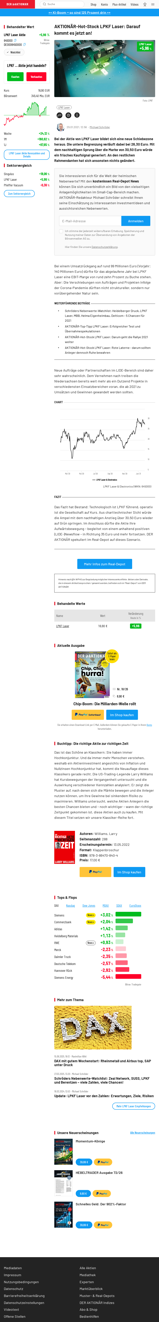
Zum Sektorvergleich (19, 193)
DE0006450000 (15, 44)
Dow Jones (88, 905)
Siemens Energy (63, 977)
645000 (10, 40)
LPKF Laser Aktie (15, 35)
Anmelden (136, 221)
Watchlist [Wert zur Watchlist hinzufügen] (15, 52)
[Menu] (154, 4)
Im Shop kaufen (122, 715)
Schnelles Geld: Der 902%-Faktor (101, 1204)
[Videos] (134, 4)
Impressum (12, 1275)
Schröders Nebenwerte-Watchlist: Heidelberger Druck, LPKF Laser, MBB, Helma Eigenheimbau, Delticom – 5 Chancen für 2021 (106, 315)
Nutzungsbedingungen (21, 1282)
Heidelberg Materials (66, 936)
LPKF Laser (64, 107)
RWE (57, 943)
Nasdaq (70, 905)
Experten (87, 1282)
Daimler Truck (62, 957)
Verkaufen (36, 76)
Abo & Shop (88, 1309)
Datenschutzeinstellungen (24, 1303)
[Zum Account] (104, 4)
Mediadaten (13, 1268)
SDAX (119, 905)
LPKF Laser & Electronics (127, 486)
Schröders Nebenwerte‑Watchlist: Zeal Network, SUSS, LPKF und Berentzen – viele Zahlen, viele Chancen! (102, 1080)
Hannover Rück (63, 970)
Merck (57, 950)
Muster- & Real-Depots (97, 1295)
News (91, 915)
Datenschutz (13, 1288)
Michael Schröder (100, 127)
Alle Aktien (88, 1268)
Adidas (58, 929)
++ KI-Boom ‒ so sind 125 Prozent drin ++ (79, 12)
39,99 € (84, 1162)
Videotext (11, 1309)
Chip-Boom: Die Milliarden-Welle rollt (104, 703)
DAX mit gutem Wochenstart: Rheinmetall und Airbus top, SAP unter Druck (102, 1063)
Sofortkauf (88, 714)
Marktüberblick (91, 1288)
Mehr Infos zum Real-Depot (104, 564)
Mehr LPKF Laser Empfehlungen (133, 1106)
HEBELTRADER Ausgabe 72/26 (99, 1172)
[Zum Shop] (93, 4)
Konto (149, 724)
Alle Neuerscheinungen (142, 1132)
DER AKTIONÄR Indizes (97, 1302)
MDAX (106, 905)
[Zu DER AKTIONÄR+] (119, 4)
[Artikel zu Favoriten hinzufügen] (77, 115)
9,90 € (83, 1193)
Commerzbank (62, 922)
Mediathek (88, 1275)
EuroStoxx (135, 905)
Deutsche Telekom (65, 964)
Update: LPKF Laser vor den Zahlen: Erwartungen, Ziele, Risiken (104, 1096)
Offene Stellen (15, 1316)
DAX (56, 905)
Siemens (59, 915)
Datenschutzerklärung (104, 246)
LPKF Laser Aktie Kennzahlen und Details (27, 154)
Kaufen (15, 76)
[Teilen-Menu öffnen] (59, 115)
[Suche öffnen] (44, 4)
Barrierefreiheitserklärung (24, 1295)
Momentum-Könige (90, 1141)
